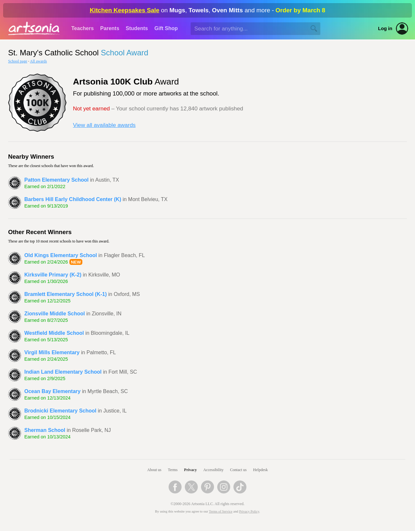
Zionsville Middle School (54, 313)
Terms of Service (220, 511)
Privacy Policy (249, 511)
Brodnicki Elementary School (60, 410)
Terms (173, 470)
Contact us (238, 470)
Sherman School (44, 430)
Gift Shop (166, 28)
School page (17, 61)
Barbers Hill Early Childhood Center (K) (72, 199)
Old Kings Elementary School (60, 255)
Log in (385, 28)
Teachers (82, 28)
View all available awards (104, 125)
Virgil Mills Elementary (51, 352)
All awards (38, 61)
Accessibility (213, 470)
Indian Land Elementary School (62, 372)
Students (137, 28)
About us (154, 470)
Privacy (190, 470)
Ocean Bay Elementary (52, 391)
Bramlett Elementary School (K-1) (65, 294)
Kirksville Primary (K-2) (52, 274)
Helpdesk (260, 470)
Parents (109, 28)
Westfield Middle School (54, 333)
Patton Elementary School (56, 180)
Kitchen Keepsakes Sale (125, 10)
